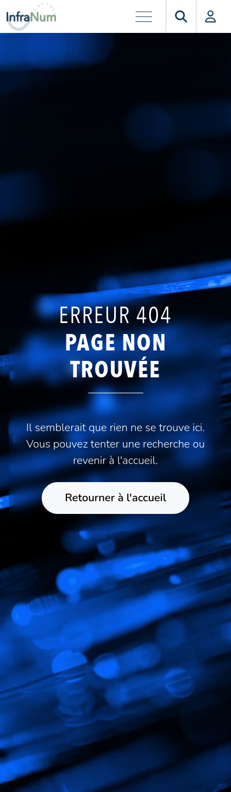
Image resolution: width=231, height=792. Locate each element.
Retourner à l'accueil (115, 497)
